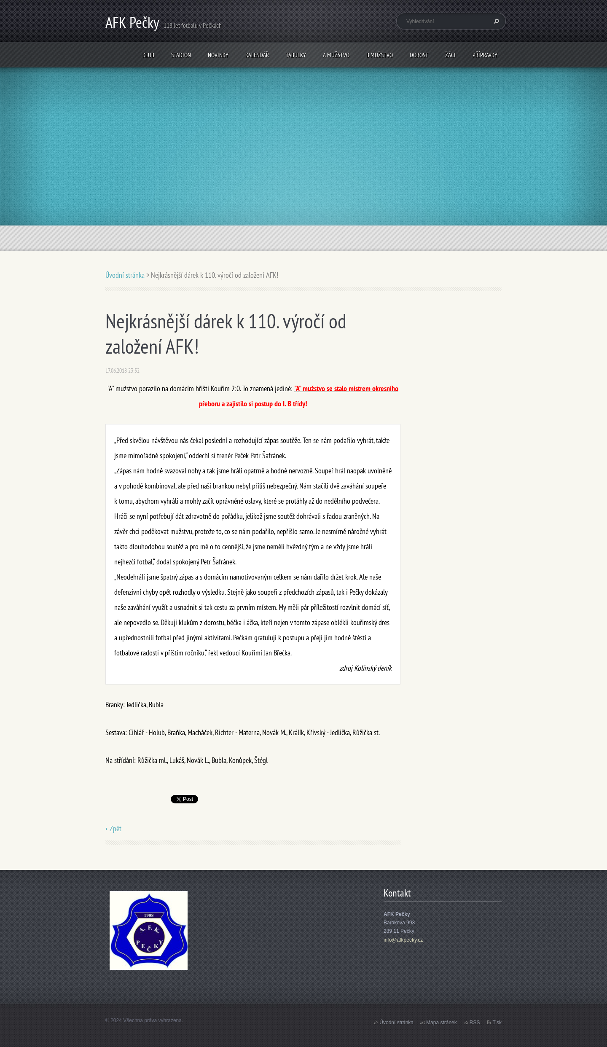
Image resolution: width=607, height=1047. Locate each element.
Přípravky (485, 55)
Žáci (450, 55)
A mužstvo (336, 55)
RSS (475, 1023)
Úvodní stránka (125, 275)
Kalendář (257, 55)
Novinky (218, 55)
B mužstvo (379, 55)
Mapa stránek (441, 1023)
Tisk (497, 1023)
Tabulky (296, 55)
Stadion (181, 55)
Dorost (419, 55)
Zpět (115, 828)
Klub (148, 55)
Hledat (495, 21)
